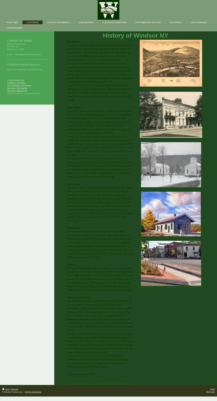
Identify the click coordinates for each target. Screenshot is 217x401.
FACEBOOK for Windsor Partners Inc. (23, 64)
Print (6, 389)
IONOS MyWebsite (33, 392)
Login (212, 389)
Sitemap (14, 389)
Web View (210, 392)
